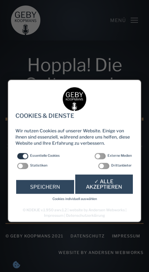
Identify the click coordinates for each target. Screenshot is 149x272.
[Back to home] (26, 20)
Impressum (126, 236)
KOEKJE (33, 219)
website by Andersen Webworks (100, 252)
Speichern (45, 200)
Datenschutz (87, 236)
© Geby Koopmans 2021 (34, 236)
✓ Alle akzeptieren (104, 198)
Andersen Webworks (106, 219)
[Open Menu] (124, 20)
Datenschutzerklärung (85, 224)
